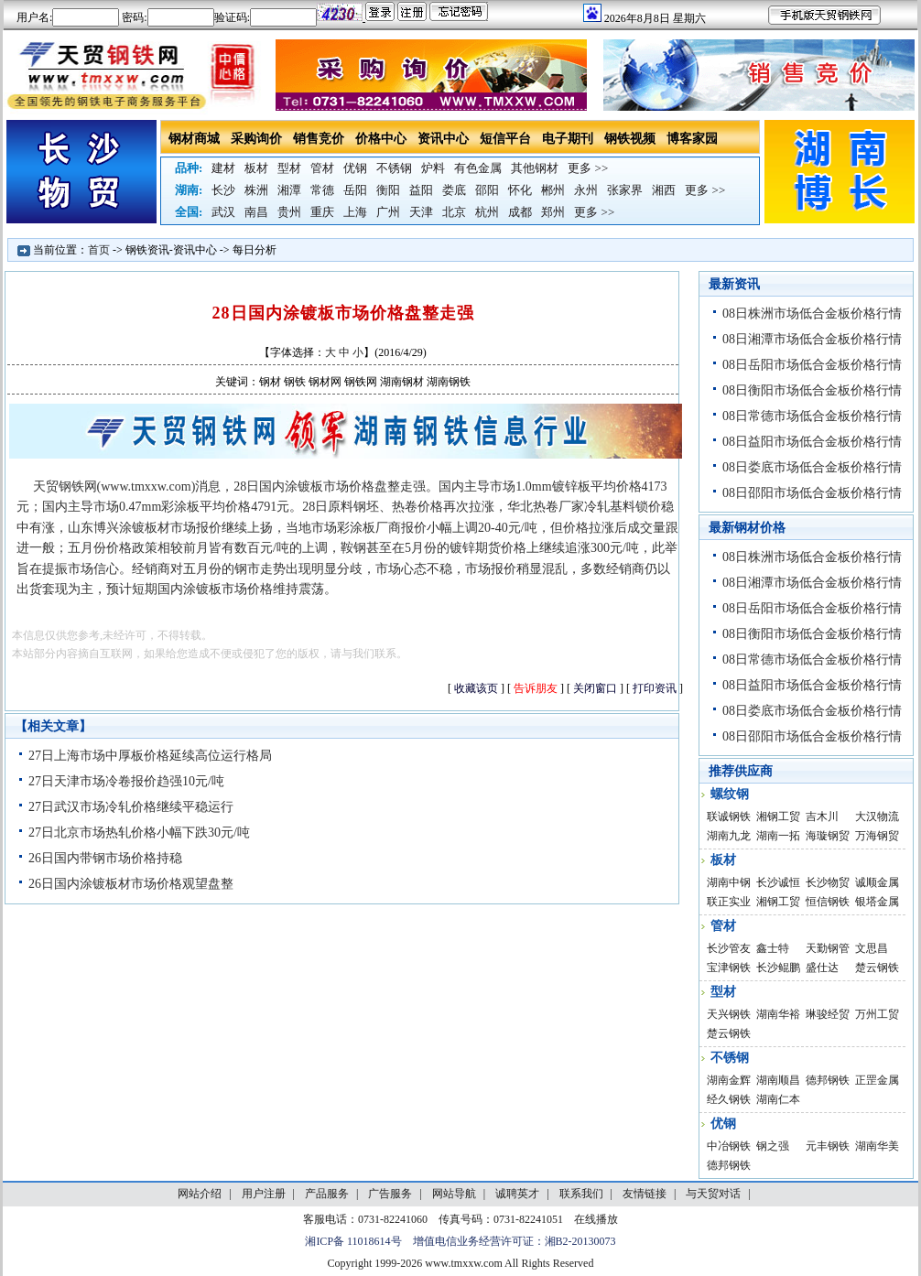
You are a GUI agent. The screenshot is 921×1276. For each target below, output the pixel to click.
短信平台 (505, 139)
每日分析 (254, 249)
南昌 (256, 212)
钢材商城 (194, 139)
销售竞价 (318, 139)
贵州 (289, 212)
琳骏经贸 (828, 1014)
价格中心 (380, 139)
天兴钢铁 (729, 1014)
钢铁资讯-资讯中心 (171, 249)
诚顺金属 (877, 882)
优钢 (355, 168)
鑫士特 (772, 948)
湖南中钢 (729, 882)
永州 (586, 190)
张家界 (625, 190)
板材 (256, 168)
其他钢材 (534, 168)
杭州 (487, 212)
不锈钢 (394, 168)
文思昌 (871, 948)
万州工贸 (877, 1014)
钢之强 (772, 1146)
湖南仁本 (778, 1099)
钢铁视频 (630, 139)
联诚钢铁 (729, 816)
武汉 (223, 212)
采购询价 (256, 139)
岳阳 (355, 190)
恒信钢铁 (828, 901)
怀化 (520, 190)
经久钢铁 (729, 1099)
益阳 (421, 190)
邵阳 (487, 190)
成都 (520, 212)
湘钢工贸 (778, 816)
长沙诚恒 (778, 882)
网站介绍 (200, 1193)
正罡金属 (877, 1080)
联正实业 (729, 901)
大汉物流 (877, 816)
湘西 (664, 190)
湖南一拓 (778, 835)
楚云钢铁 (877, 967)
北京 (454, 212)
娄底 (454, 190)
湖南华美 (877, 1146)
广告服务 (390, 1193)
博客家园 (692, 139)
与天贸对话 (713, 1193)
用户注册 (264, 1193)
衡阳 (388, 190)
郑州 (553, 212)
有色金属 (478, 168)
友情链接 (644, 1193)
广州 (388, 212)
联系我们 (581, 1193)
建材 (223, 168)
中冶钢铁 (729, 1146)
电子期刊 (567, 139)
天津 (421, 212)
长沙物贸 (828, 882)
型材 (289, 168)
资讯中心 (443, 139)
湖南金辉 (729, 1080)
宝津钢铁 (729, 967)
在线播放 (596, 1219)
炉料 (433, 168)
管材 (322, 168)
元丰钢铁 (828, 1146)
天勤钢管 (828, 948)
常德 (322, 190)
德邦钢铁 (828, 1080)
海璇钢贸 (828, 835)
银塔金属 (877, 901)
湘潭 (289, 190)
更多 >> (588, 168)
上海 (355, 212)
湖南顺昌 (778, 1080)
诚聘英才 (517, 1193)
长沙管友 (729, 948)
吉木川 (822, 816)
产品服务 (327, 1193)
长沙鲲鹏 (778, 967)
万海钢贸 (877, 835)
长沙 (223, 190)
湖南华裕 (778, 1014)
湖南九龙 (729, 835)
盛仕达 (822, 967)
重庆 (322, 212)
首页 (99, 249)
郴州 (553, 190)
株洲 (256, 190)
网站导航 (454, 1193)
